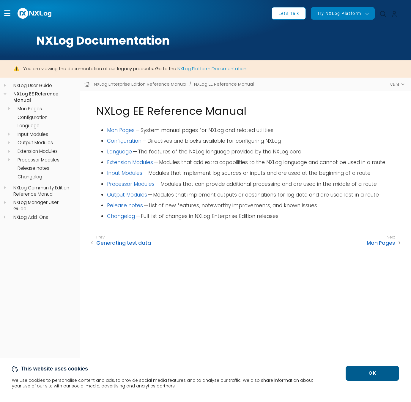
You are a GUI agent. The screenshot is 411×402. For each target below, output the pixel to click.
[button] (7, 13)
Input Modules (33, 134)
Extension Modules (38, 151)
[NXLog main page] (35, 13)
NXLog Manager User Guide (36, 206)
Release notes (33, 168)
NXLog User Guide (32, 86)
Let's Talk (288, 13)
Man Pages (30, 109)
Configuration (33, 117)
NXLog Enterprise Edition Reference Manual (140, 84)
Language (29, 126)
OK (372, 373)
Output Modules (35, 143)
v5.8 (394, 84)
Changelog (30, 177)
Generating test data (123, 243)
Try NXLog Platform (339, 13)
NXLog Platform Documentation (211, 68)
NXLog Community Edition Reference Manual (41, 191)
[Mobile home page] (87, 84)
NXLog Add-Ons (30, 217)
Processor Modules (38, 160)
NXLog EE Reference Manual (35, 97)
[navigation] (5, 85)
